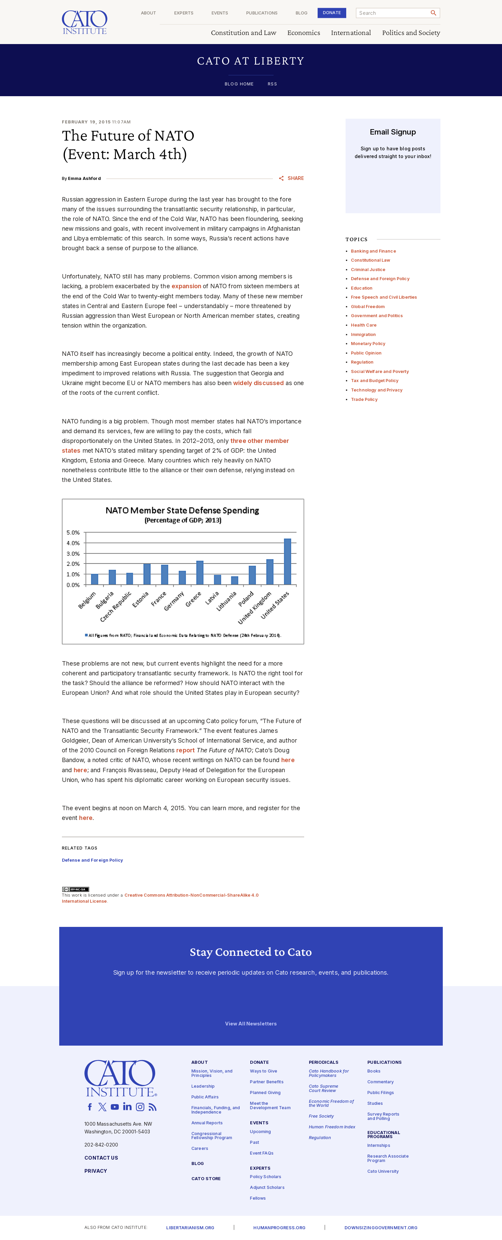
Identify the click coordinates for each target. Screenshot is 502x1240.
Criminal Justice (368, 269)
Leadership (203, 1086)
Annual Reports (207, 1123)
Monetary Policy (368, 343)
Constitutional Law (371, 260)
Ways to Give (263, 1071)
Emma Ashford (84, 178)
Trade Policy (364, 399)
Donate (333, 12)
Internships (378, 1146)
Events (225, 13)
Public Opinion (366, 352)
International (351, 33)
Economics (303, 33)
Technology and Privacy (376, 389)
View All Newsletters (251, 1023)
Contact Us (101, 1158)
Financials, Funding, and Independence (215, 1110)
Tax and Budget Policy (374, 380)
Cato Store (206, 1179)
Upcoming (260, 1132)
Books (374, 1071)
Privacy (95, 1171)
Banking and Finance (373, 251)
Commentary (380, 1082)
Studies (375, 1104)
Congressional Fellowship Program (211, 1136)
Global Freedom (368, 306)
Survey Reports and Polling (383, 1117)
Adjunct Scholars (267, 1188)
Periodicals (324, 1063)
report (185, 750)
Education (361, 288)
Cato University (383, 1171)
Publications (266, 13)
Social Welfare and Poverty (380, 371)
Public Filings (380, 1093)
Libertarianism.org (190, 1228)
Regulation (362, 362)
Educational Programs (383, 1135)
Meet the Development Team (270, 1106)
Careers (199, 1149)
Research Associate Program (388, 1159)
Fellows (258, 1199)
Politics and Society (411, 33)
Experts (191, 13)
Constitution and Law (244, 33)
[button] (251, 60)
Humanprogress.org (279, 1228)
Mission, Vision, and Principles (211, 1073)
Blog (304, 13)
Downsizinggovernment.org (381, 1228)
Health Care (364, 325)
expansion (186, 286)
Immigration (363, 334)
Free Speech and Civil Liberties (384, 297)
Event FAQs (261, 1153)
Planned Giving (265, 1093)
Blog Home (239, 84)
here (288, 759)
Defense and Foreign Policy (380, 278)
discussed (269, 382)
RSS (272, 84)
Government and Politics (377, 315)
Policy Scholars (265, 1177)
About (157, 13)
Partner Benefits (266, 1082)
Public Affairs (205, 1097)
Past (254, 1142)
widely (242, 382)
